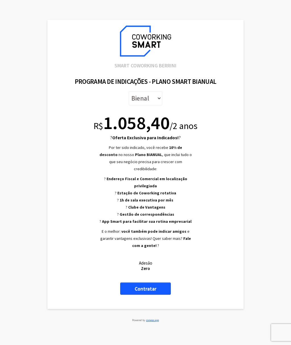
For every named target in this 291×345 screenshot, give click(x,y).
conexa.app (152, 320)
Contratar (145, 288)
